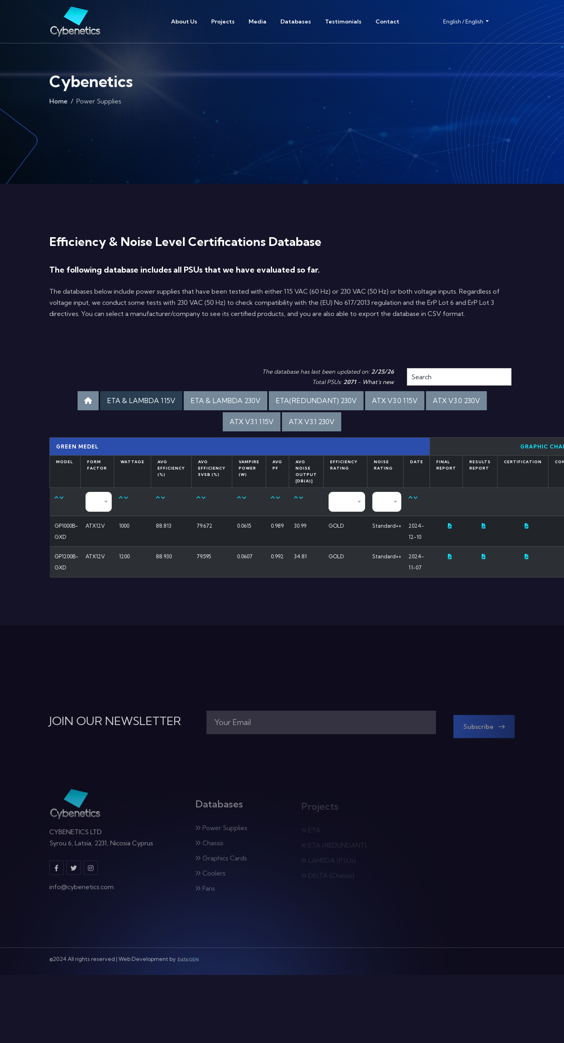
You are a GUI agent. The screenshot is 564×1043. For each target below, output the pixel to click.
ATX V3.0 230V (456, 400)
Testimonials (343, 21)
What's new (378, 382)
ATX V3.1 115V (251, 421)
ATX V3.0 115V (395, 400)
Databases (295, 21)
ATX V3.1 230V (312, 421)
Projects (223, 21)
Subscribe (484, 731)
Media (257, 21)
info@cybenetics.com (81, 891)
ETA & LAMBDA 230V (226, 400)
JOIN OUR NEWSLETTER (115, 721)
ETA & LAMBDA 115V (141, 400)
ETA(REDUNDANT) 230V (316, 400)
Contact (387, 21)
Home (58, 103)
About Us (184, 21)
